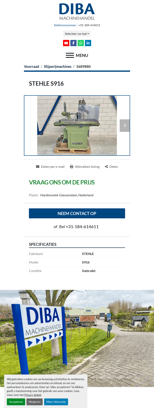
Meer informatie (56, 401)
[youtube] (66, 43)
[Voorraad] (31, 66)
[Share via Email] (50, 167)
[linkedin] (88, 43)
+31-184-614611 (89, 25)
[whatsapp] (81, 43)
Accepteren (16, 401)
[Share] (111, 167)
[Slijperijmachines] (57, 66)
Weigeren (34, 401)
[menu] (70, 55)
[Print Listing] (84, 167)
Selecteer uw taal (76, 33)
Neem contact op (77, 213)
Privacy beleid (32, 395)
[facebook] (73, 43)
